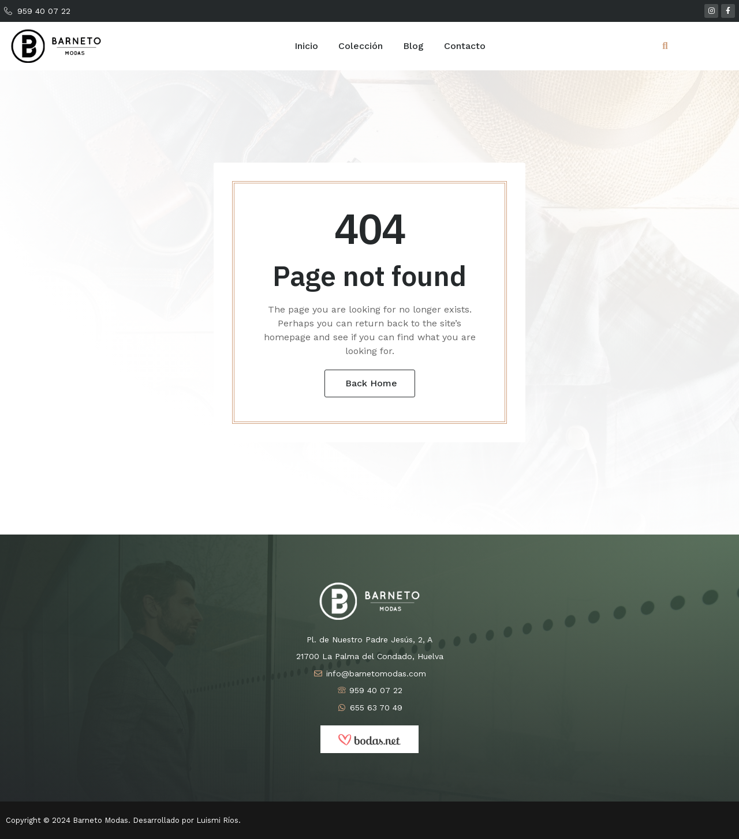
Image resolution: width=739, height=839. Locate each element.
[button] (665, 46)
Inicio (306, 45)
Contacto (465, 45)
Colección (360, 45)
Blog (413, 45)
